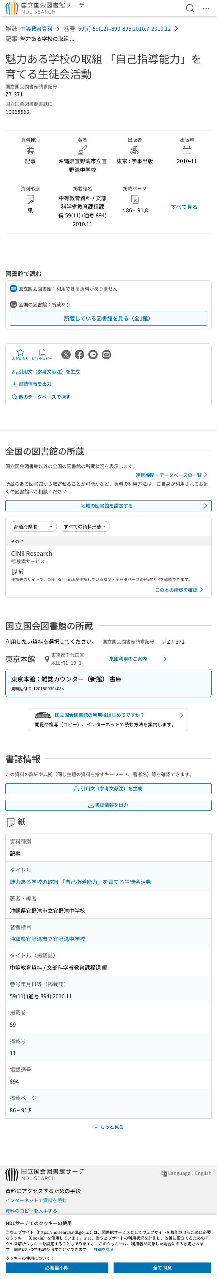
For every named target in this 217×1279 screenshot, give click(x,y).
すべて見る (184, 207)
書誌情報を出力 (31, 383)
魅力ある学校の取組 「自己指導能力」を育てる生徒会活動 (80, 882)
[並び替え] (33, 526)
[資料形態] (85, 526)
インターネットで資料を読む (36, 1200)
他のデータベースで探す (40, 396)
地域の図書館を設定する (145, 506)
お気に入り (20, 354)
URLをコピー (42, 354)
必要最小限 (57, 1267)
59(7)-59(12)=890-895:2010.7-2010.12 (124, 28)
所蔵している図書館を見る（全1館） (108, 318)
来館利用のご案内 (139, 659)
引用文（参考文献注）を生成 (45, 371)
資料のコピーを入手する (31, 1210)
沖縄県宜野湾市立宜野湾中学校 (47, 939)
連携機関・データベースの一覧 (173, 475)
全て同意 (162, 1267)
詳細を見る (104, 1249)
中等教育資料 (36, 28)
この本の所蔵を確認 (180, 590)
